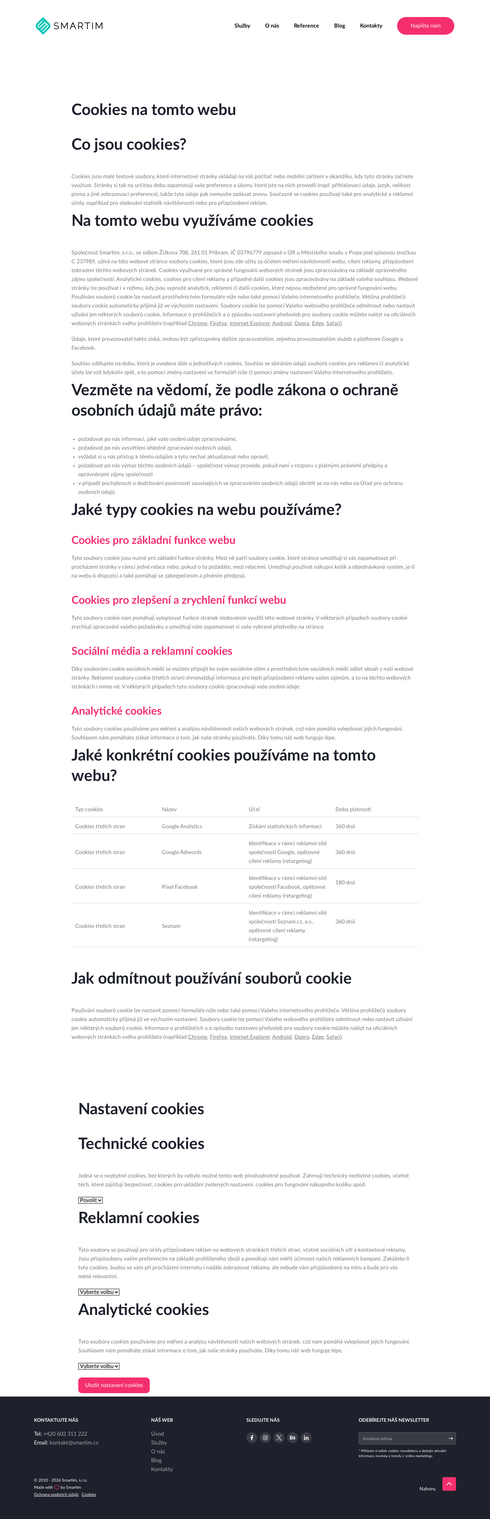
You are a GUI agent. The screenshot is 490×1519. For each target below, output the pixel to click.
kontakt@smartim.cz (74, 1443)
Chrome (197, 323)
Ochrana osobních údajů (56, 1494)
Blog (339, 26)
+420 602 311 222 (65, 1434)
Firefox (218, 323)
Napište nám (426, 26)
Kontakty (371, 26)
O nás (272, 26)
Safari (333, 323)
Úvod (157, 1434)
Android (282, 323)
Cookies (89, 1494)
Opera (301, 323)
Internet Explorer (250, 323)
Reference (306, 26)
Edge (318, 323)
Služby (242, 26)
